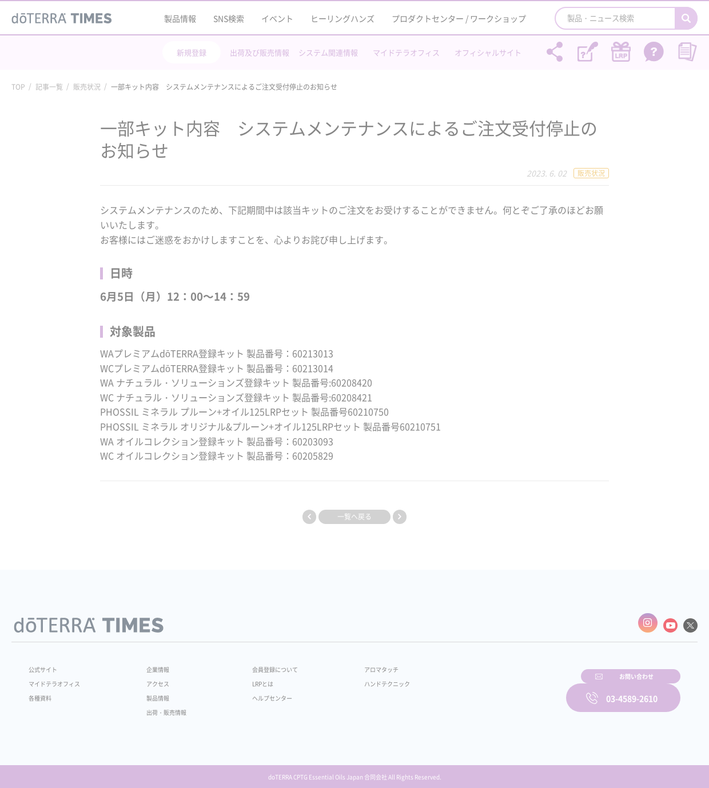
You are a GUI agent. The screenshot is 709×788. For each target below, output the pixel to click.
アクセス (150, 678)
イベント (277, 18)
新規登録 (191, 52)
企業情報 (150, 663)
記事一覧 (49, 87)
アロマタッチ (352, 663)
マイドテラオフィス (406, 52)
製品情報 (180, 18)
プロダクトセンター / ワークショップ (459, 18)
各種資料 (42, 692)
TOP (18, 87)
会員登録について (258, 663)
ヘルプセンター (255, 692)
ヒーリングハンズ (342, 18)
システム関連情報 (328, 52)
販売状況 (87, 87)
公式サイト (46, 663)
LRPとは (244, 678)
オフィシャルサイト (488, 52)
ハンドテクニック (359, 678)
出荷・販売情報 (161, 706)
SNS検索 (228, 18)
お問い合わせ (500, 690)
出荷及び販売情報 (259, 52)
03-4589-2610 (632, 690)
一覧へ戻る (354, 516)
